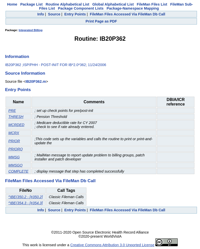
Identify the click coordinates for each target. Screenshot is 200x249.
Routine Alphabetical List (67, 4)
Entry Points (75, 14)
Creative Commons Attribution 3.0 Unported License (112, 245)
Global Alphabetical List (113, 4)
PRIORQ (15, 149)
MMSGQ (15, 165)
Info (40, 14)
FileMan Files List (152, 4)
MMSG (14, 157)
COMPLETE (18, 171)
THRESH (15, 117)
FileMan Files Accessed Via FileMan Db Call (127, 14)
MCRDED (16, 125)
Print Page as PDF (101, 21)
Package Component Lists (81, 8)
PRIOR (14, 141)
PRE (12, 111)
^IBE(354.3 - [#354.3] (25, 203)
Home (12, 4)
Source (54, 14)
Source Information (25, 73)
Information (17, 56)
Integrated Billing (31, 30)
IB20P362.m (35, 81)
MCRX (13, 133)
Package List (31, 4)
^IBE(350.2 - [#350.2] (25, 197)
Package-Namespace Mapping (132, 8)
